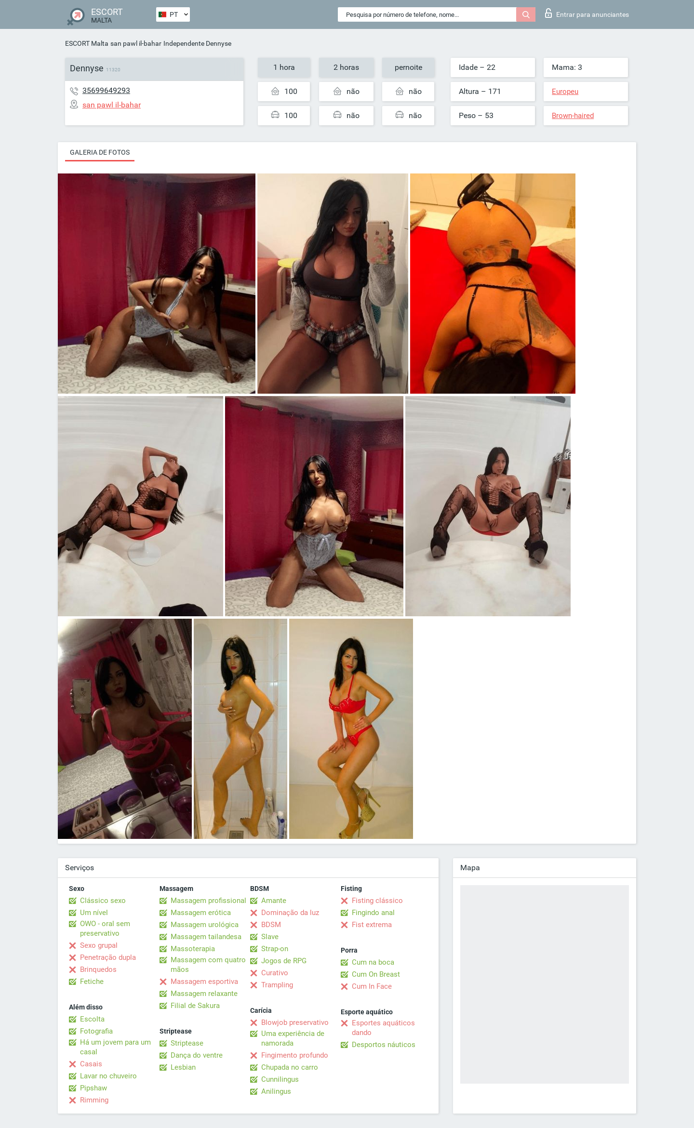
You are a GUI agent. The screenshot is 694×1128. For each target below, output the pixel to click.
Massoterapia (193, 948)
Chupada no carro (289, 1067)
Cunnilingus (280, 1079)
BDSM (271, 924)
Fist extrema (372, 924)
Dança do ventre (197, 1055)
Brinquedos (98, 969)
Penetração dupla (108, 957)
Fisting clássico (377, 900)
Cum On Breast (376, 974)
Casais (91, 1064)
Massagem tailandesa (206, 936)
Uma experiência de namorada (292, 1038)
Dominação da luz (290, 912)
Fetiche (92, 981)
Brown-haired (573, 115)
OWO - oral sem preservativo (105, 928)
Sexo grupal (99, 945)
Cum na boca (373, 962)
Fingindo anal (373, 912)
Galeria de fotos (100, 152)
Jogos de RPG (284, 960)
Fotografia (96, 1031)
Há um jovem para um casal (115, 1047)
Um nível (94, 912)
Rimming (94, 1100)
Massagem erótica (201, 912)
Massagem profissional (208, 900)
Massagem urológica (205, 924)
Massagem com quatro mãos (208, 964)
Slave (270, 936)
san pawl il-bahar (135, 43)
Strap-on (274, 948)
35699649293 (106, 90)
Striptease (187, 1043)
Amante (273, 900)
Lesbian (183, 1067)
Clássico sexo (103, 900)
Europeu (565, 91)
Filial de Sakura (195, 1005)
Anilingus (276, 1091)
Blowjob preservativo (295, 1022)
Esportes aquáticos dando (383, 1028)
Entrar (587, 13)
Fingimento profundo (294, 1055)
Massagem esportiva (204, 981)
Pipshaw (93, 1088)
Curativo (274, 973)
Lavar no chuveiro (108, 1076)
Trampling (277, 985)
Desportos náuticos (383, 1044)
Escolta (92, 1019)
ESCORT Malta (86, 43)
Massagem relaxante (204, 993)
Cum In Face (372, 986)
